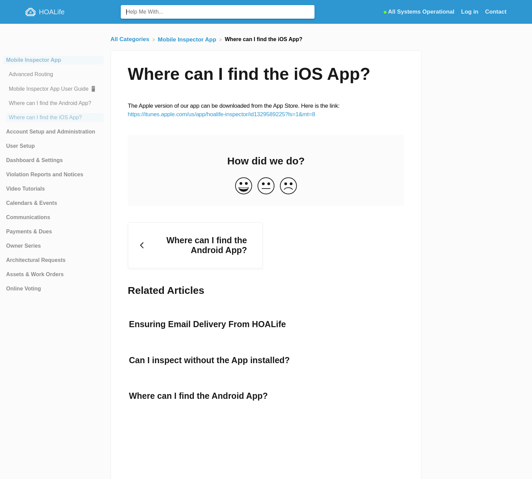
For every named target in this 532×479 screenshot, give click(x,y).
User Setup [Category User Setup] (20, 146)
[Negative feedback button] (288, 186)
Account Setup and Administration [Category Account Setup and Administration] (50, 132)
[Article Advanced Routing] (53, 74)
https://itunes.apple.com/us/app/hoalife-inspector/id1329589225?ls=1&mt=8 (221, 114)
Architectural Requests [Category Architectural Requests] (35, 260)
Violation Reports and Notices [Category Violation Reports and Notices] (44, 174)
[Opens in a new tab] (420, 11)
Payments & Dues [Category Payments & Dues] (29, 231)
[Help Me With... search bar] (218, 12)
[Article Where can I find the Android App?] (53, 103)
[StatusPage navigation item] (420, 11)
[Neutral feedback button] (266, 186)
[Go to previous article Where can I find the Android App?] (195, 245)
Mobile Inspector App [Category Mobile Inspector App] (33, 60)
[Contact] (495, 11)
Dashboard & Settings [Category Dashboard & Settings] (34, 160)
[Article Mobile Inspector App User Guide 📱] (53, 88)
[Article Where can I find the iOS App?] (53, 117)
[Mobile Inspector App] (188, 39)
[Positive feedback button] (243, 186)
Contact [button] (496, 11)
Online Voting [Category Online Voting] (23, 288)
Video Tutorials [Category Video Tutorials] (25, 189)
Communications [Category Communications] (28, 217)
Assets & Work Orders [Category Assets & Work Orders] (35, 274)
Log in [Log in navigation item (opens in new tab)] (470, 11)
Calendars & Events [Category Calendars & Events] (31, 203)
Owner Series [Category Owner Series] (23, 246)
